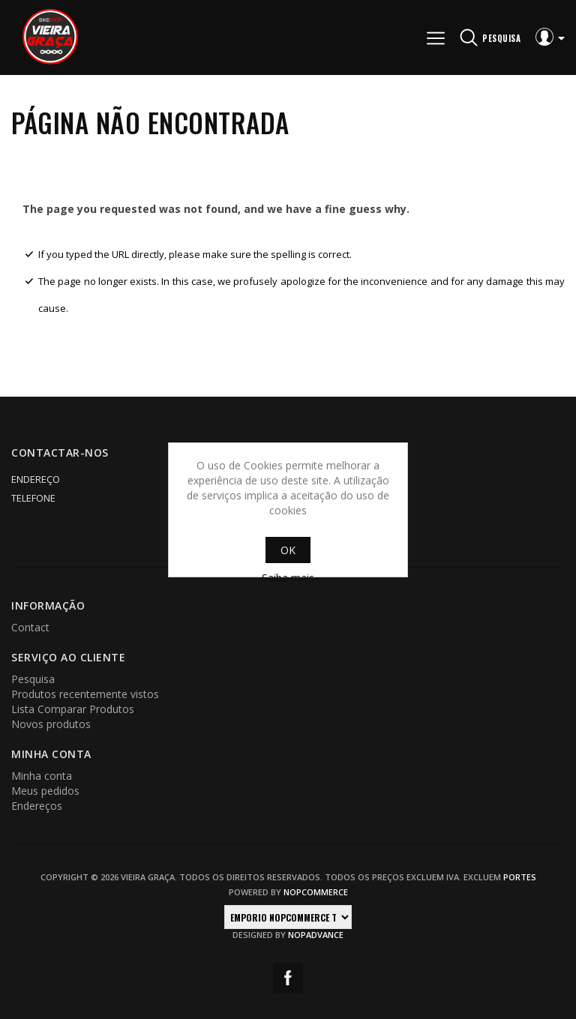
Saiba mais (288, 578)
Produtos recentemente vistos (85, 694)
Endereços (36, 806)
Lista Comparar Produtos (72, 709)
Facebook (288, 978)
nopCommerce (316, 892)
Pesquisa (33, 679)
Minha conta (41, 776)
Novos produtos (51, 724)
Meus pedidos (45, 791)
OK (288, 550)
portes (519, 877)
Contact (30, 627)
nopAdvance (316, 934)
